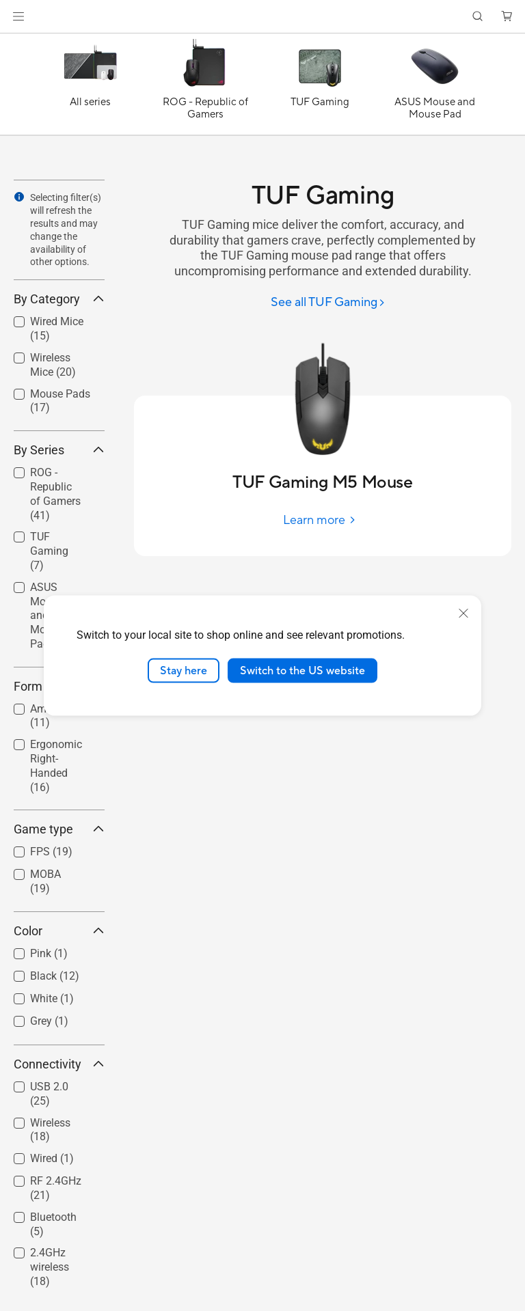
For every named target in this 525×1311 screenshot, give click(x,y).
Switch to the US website (302, 670)
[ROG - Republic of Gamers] (205, 87)
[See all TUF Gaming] (328, 303)
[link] (263, 17)
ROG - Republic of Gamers (55, 493)
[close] (463, 612)
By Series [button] (59, 450)
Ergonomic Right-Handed (56, 765)
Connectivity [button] (59, 1064)
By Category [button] (59, 299)
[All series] (90, 87)
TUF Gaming (49, 551)
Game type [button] (59, 829)
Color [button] (59, 931)
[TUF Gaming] (319, 87)
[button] (18, 16)
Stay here (183, 670)
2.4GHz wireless (49, 1267)
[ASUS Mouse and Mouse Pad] (434, 87)
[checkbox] (54, 495)
